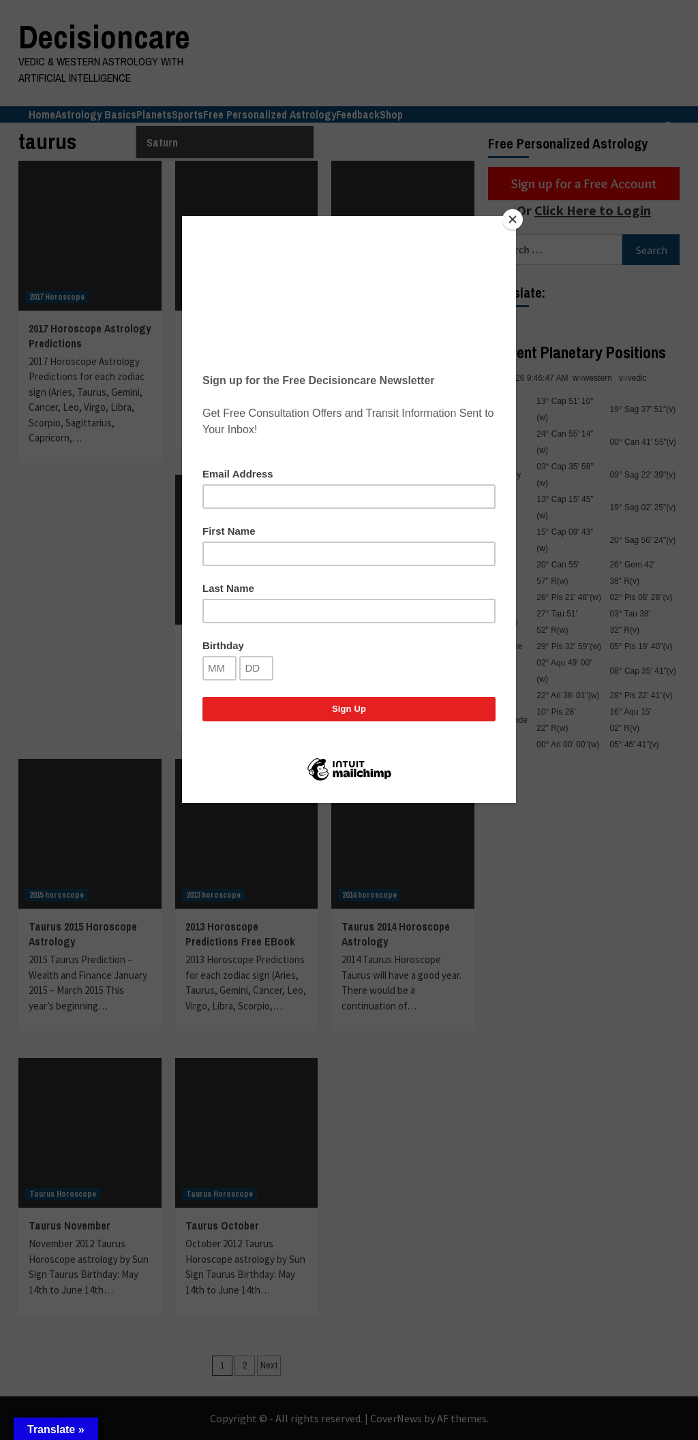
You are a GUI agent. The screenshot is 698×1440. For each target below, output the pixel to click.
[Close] (512, 219)
